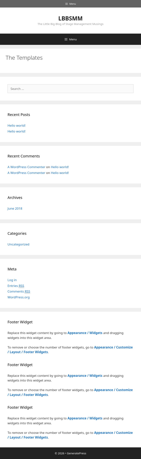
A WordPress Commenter (26, 167)
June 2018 (15, 208)
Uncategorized (18, 244)
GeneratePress (76, 453)
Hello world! (17, 125)
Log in (12, 280)
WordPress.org (19, 297)
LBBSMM (70, 18)
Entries (16, 286)
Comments (19, 291)
